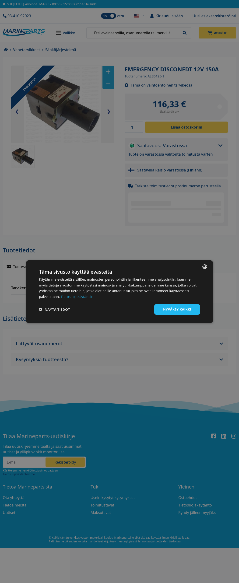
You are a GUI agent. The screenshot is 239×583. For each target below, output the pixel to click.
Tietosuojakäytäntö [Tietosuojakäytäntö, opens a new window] (76, 296)
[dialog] (119, 291)
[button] (54, 309)
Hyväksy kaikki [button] (177, 309)
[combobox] (204, 266)
